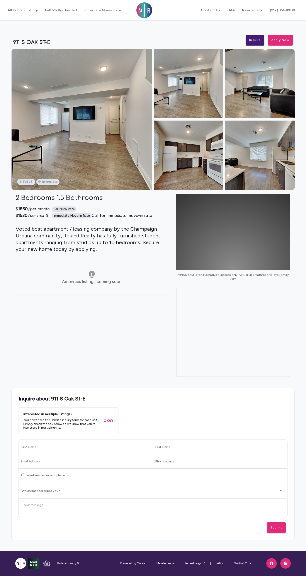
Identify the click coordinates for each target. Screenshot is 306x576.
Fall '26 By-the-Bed (61, 10)
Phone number (165, 461)
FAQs (231, 10)
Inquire (255, 40)
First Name (28, 447)
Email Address (30, 461)
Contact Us (210, 10)
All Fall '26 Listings (23, 10)
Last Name (162, 447)
